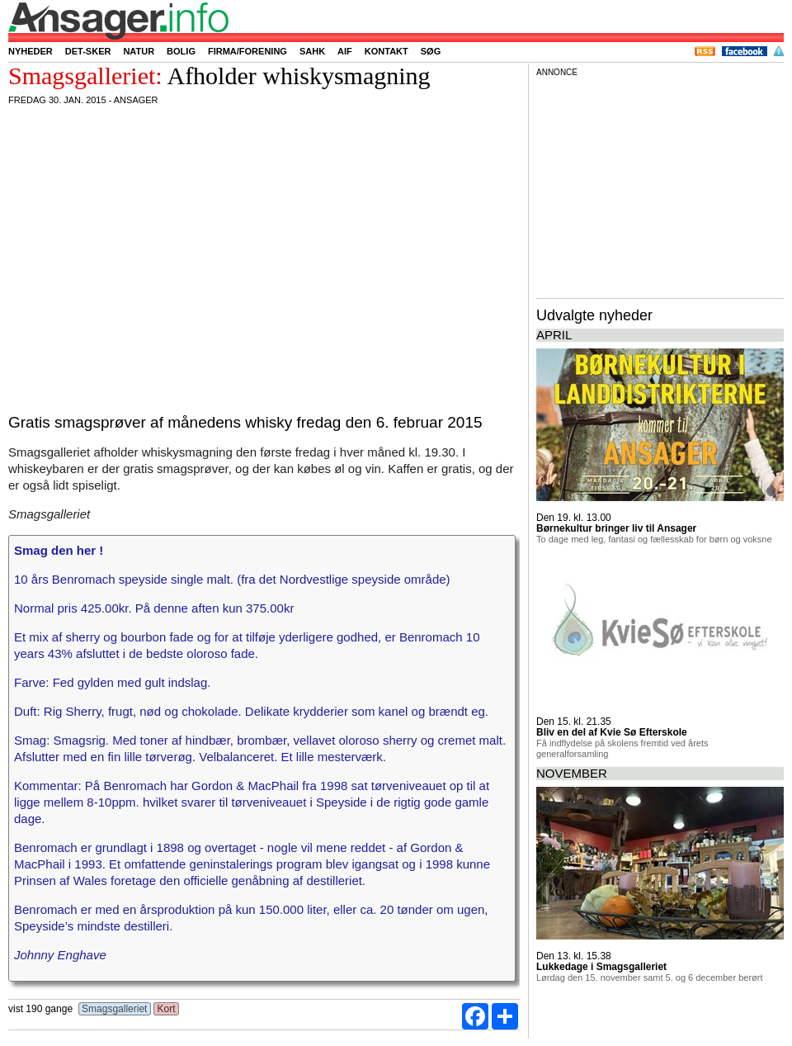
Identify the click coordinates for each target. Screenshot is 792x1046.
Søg (431, 51)
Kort (166, 1009)
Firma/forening (247, 51)
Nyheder (30, 51)
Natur (138, 51)
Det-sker (88, 51)
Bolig (181, 51)
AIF (344, 51)
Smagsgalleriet (114, 1009)
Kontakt (386, 51)
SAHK (312, 51)
